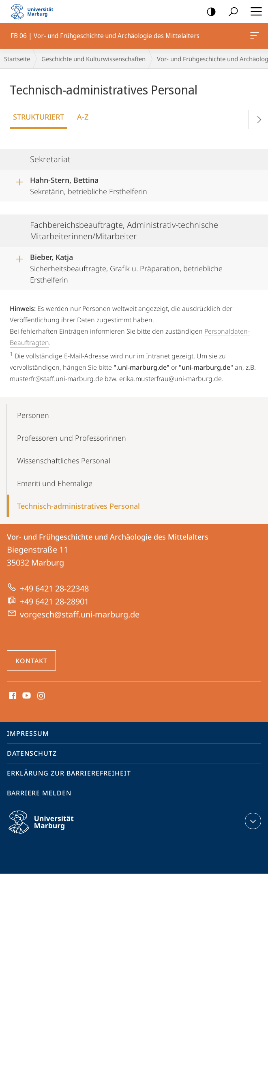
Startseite (17, 59)
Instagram (41, 696)
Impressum (28, 733)
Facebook (12, 696)
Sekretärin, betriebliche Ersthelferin (88, 184)
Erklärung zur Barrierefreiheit (69, 773)
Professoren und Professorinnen (71, 438)
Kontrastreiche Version (208, 12)
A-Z (82, 117)
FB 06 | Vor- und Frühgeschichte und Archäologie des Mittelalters (254, 37)
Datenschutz (32, 753)
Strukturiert (38, 117)
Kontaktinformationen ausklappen (252, 821)
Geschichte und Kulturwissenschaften (93, 59)
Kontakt (31, 660)
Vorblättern (256, 117)
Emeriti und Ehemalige (54, 483)
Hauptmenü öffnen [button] (254, 11)
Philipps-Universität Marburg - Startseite (34, 11)
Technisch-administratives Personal (78, 506)
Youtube (26, 696)
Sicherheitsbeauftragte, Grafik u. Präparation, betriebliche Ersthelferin (126, 266)
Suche (230, 12)
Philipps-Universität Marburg (48, 829)
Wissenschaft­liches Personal (63, 460)
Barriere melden (39, 793)
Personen (33, 415)
